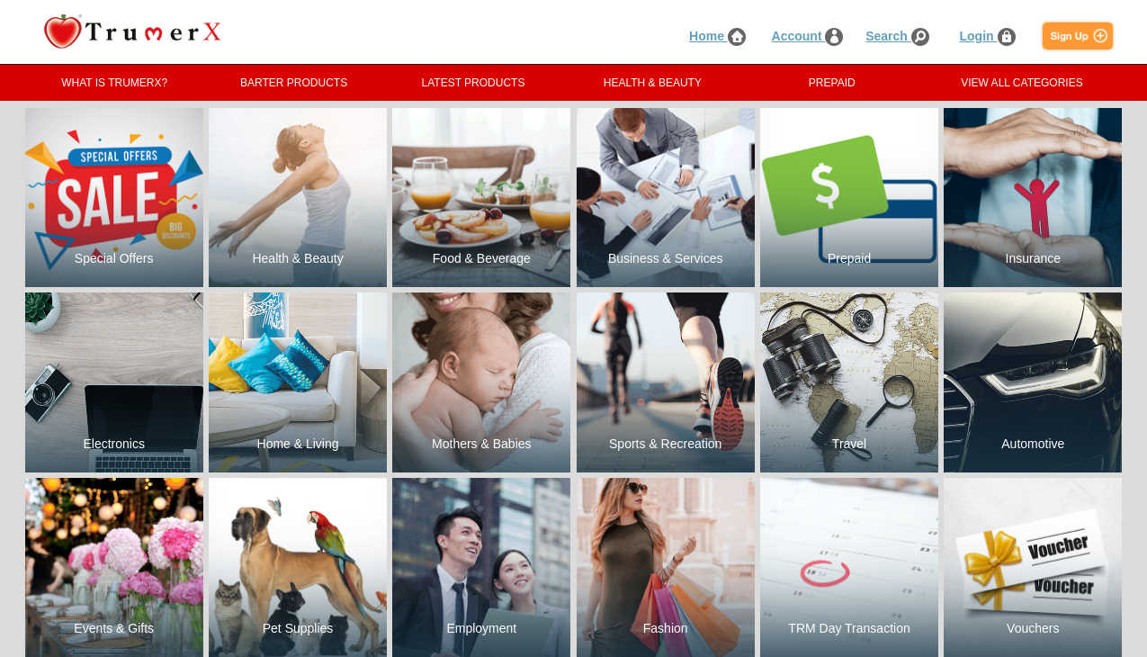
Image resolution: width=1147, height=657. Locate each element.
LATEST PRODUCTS (473, 82)
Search (897, 36)
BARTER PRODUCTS (293, 82)
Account (808, 36)
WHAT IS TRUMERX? (114, 82)
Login (988, 36)
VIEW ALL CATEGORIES (1021, 82)
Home (717, 36)
